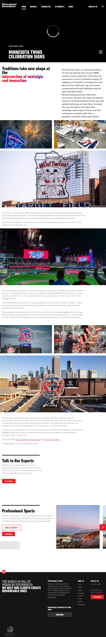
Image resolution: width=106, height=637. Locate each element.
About (71, 6)
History (80, 587)
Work (24, 6)
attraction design (21, 439)
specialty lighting (34, 439)
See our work (52, 597)
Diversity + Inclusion (81, 594)
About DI (81, 581)
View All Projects (11, 528)
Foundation (81, 604)
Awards (80, 601)
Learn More (10, 534)
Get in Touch (9, 481)
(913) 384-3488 (96, 584)
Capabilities (46, 6)
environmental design (52, 439)
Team (79, 584)
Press (79, 598)
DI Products (59, 6)
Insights (33, 6)
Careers (80, 590)
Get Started (97, 597)
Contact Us (92, 6)
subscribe (60, 614)
